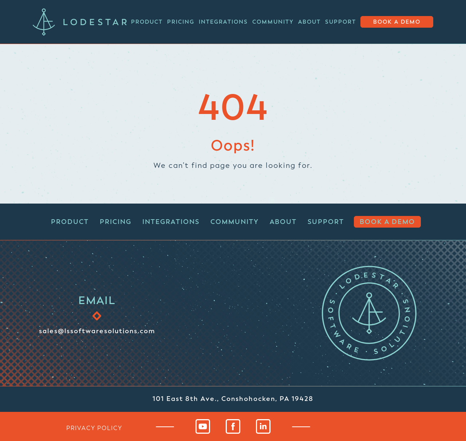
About (309, 22)
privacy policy (94, 428)
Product (147, 22)
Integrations (223, 22)
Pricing (180, 22)
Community (273, 22)
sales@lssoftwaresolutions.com (97, 330)
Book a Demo (396, 22)
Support (340, 22)
